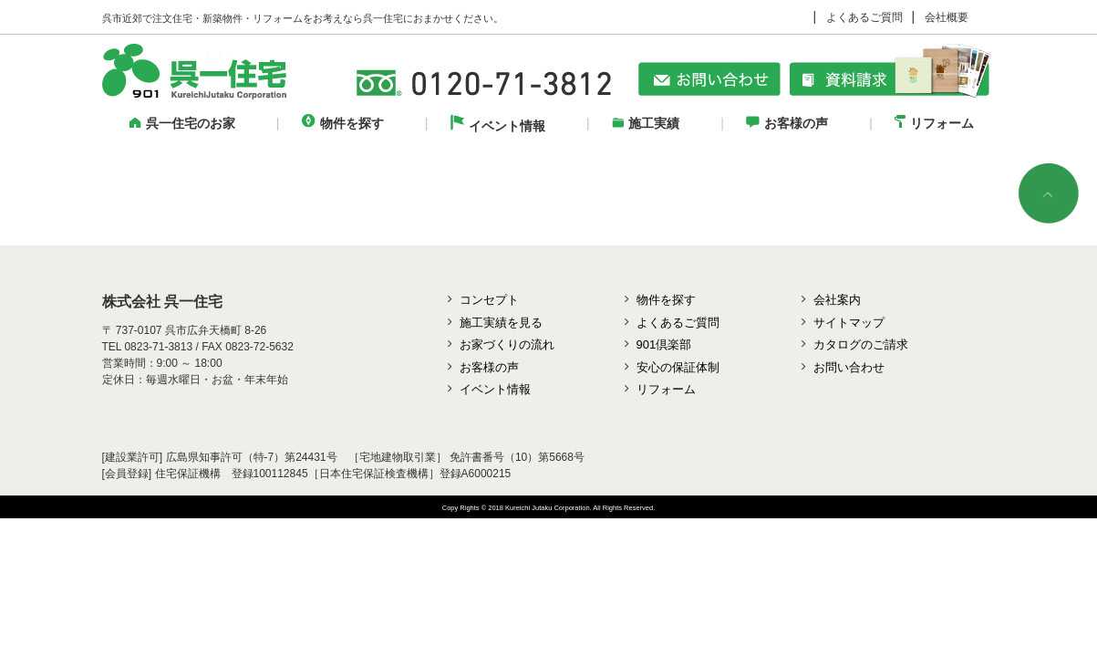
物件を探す (343, 123)
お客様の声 (787, 123)
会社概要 (946, 17)
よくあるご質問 (864, 17)
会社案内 (837, 300)
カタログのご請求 (860, 344)
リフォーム (934, 123)
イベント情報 (497, 126)
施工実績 (645, 123)
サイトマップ (849, 322)
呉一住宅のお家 (182, 123)
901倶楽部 (664, 344)
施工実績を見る (501, 322)
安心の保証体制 (677, 367)
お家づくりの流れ (507, 344)
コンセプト (489, 300)
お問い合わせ (849, 367)
